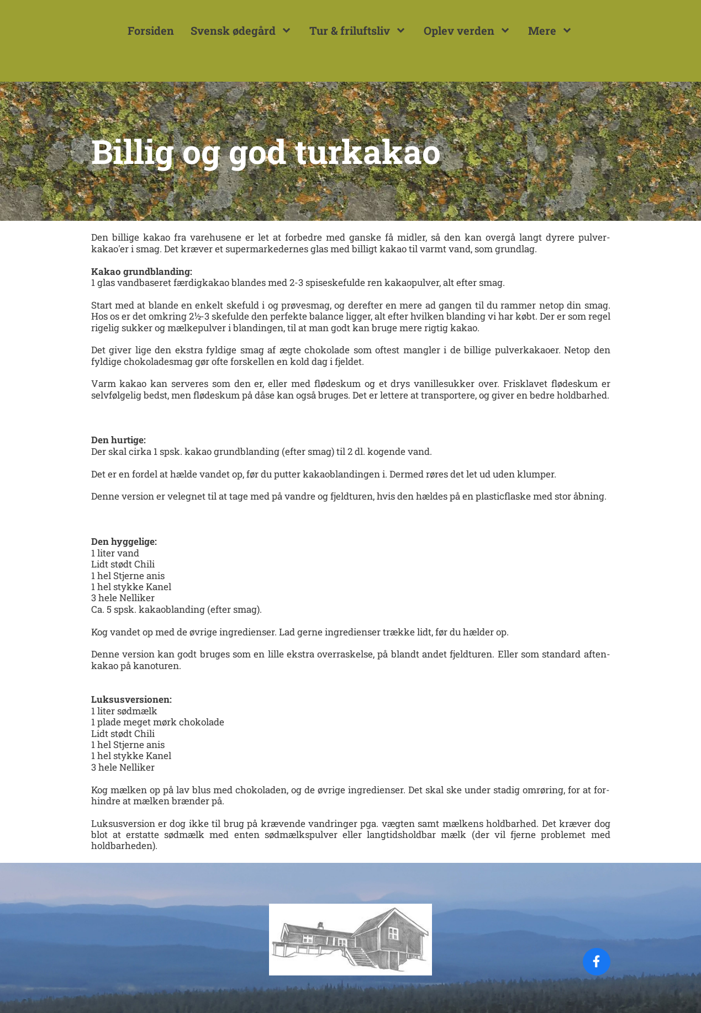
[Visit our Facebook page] (596, 961)
